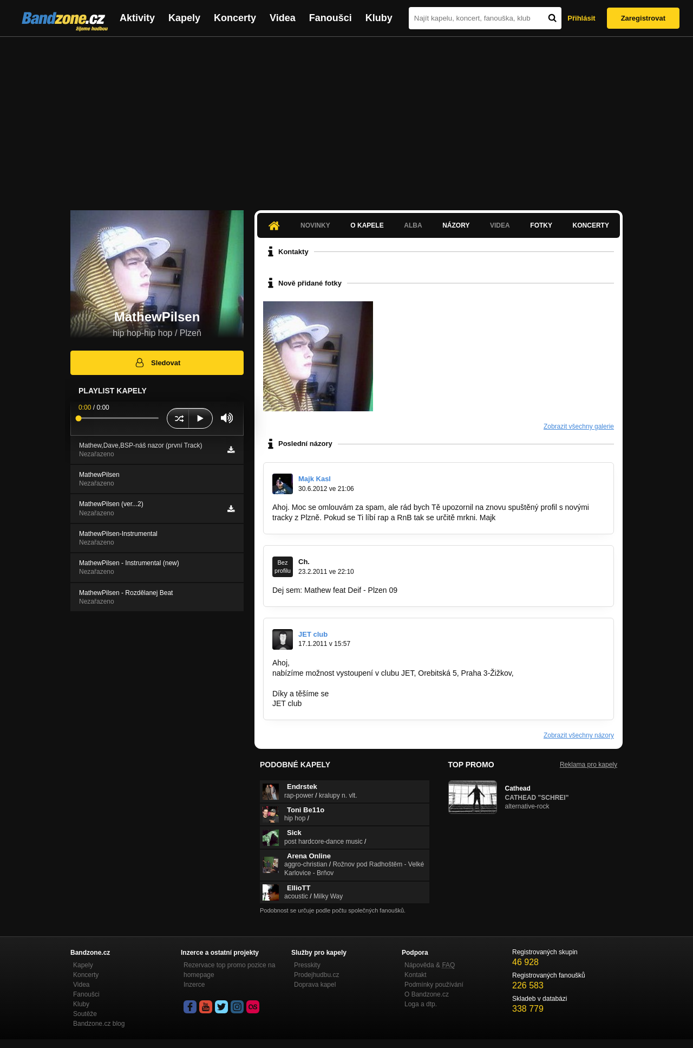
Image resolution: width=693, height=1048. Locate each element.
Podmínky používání (433, 984)
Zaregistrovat (643, 18)
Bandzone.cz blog (99, 1023)
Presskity (307, 965)
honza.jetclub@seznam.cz (316, 683)
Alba (413, 225)
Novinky (315, 225)
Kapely (184, 17)
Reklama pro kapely (588, 764)
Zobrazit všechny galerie (579, 426)
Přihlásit (581, 18)
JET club (313, 634)
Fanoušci (330, 17)
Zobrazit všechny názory (579, 735)
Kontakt (415, 975)
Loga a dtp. (420, 1004)
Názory (455, 225)
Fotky (541, 225)
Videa (283, 17)
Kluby (379, 17)
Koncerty (235, 17)
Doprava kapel (315, 984)
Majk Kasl (314, 479)
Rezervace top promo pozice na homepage (229, 970)
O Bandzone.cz (426, 994)
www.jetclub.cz (541, 673)
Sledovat (157, 362)
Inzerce (194, 984)
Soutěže (85, 1014)
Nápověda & (429, 965)
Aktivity (137, 17)
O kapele (366, 225)
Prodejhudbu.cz (316, 975)
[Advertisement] (346, 118)
